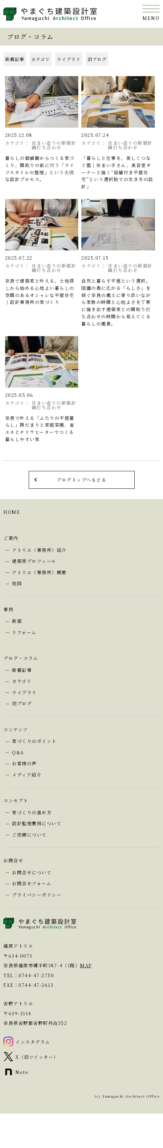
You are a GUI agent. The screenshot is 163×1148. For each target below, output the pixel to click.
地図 (17, 583)
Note (21, 1072)
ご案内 (10, 538)
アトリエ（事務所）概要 (39, 572)
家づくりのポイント (34, 741)
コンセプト (15, 800)
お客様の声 (24, 763)
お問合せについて (32, 872)
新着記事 (14, 59)
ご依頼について (29, 834)
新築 (17, 621)
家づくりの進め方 (32, 812)
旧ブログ (97, 59)
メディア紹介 (26, 774)
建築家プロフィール (34, 561)
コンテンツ (15, 729)
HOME (11, 512)
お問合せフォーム (31, 883)
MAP (86, 965)
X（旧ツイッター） (36, 1057)
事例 (8, 609)
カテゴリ (40, 59)
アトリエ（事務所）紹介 (39, 550)
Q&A (18, 752)
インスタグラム (32, 1042)
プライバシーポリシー (37, 894)
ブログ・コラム (20, 658)
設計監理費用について (37, 823)
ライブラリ (69, 59)
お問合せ (13, 860)
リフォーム (24, 632)
